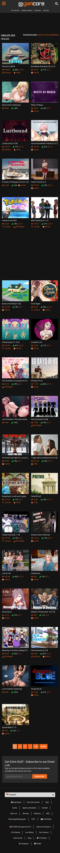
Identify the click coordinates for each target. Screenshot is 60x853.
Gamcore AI (17, 838)
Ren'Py (35, 73)
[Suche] (56, 3)
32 (21, 70)
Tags (47, 802)
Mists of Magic (37, 105)
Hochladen (46, 819)
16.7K (5, 615)
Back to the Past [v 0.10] (11, 304)
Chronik (46, 10)
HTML (17, 73)
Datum (41, 35)
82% (15, 577)
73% (44, 538)
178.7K (35, 185)
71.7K (34, 384)
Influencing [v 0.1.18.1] (10, 342)
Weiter (43, 746)
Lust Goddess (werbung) (12, 689)
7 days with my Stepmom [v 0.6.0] (44, 458)
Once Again (35, 304)
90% (43, 307)
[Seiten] (4, 3)
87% (43, 654)
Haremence (35, 573)
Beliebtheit (54, 35)
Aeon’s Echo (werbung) (11, 105)
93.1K (5, 384)
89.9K (5, 461)
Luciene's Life (36, 342)
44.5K (34, 108)
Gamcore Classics (43, 827)
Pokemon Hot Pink (9, 220)
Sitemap (26, 813)
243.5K (6, 346)
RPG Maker (19, 227)
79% (44, 185)
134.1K (35, 538)
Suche (14, 808)
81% (44, 147)
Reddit (37, 844)
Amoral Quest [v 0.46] (39, 419)
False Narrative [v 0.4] (39, 650)
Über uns (13, 813)
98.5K (34, 307)
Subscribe (39, 776)
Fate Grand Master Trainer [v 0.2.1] (44, 143)
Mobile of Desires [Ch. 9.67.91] (43, 612)
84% (43, 384)
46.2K (34, 70)
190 (35, 746)
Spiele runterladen (29, 808)
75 (21, 577)
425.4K (6, 577)
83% (14, 654)
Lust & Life (6, 573)
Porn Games (44, 832)
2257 (33, 819)
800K (5, 108)
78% (43, 108)
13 (50, 224)
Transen (6, 227)
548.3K (6, 70)
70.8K (34, 423)
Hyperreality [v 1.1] (9, 727)
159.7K (35, 224)
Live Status (29, 832)
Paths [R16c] (36, 496)
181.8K (35, 147)
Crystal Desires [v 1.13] (11, 535)
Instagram (24, 844)
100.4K (6, 538)
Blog (29, 838)
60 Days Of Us (36, 381)
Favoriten (37, 10)
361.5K (35, 461)
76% (14, 185)
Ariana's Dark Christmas (40, 535)
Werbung (37, 813)
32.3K (34, 692)
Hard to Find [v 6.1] (38, 182)
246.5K (6, 307)
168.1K (6, 147)
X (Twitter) (42, 838)
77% (43, 70)
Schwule (6, 73)
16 (50, 147)
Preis (46, 35)
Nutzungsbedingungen (17, 819)
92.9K (34, 500)
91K (5, 731)
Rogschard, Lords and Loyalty (14, 496)
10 (21, 147)
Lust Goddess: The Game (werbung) (15, 419)
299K (34, 654)
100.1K (6, 500)
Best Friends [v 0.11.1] (39, 220)
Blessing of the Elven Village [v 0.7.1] (15, 650)
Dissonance (7, 612)
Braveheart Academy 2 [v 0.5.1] (43, 66)
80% (15, 70)
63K (34, 577)
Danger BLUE (36, 689)
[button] (30, 794)
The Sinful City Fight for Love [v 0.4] (15, 458)
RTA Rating (15, 832)
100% (14, 108)
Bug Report (16, 802)
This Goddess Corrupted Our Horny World (15, 381)
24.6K (34, 346)
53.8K (5, 185)
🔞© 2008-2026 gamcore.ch (20, 827)
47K (34, 615)
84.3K (5, 654)
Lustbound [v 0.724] (9, 143)
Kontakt (45, 808)
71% (42, 615)
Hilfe (48, 813)
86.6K (5, 224)
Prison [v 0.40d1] (8, 66)
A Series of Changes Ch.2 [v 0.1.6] (15, 182)
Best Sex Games (33, 802)
